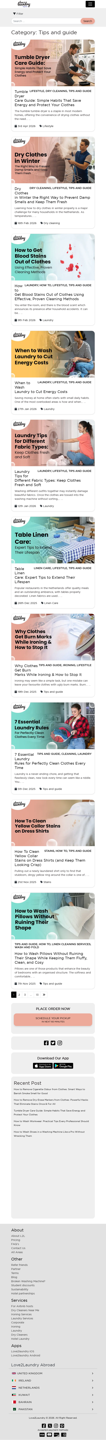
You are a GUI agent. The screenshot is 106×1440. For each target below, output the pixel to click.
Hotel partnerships (23, 1293)
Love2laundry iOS (22, 1351)
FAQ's (15, 1244)
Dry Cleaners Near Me (25, 1310)
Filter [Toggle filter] (18, 13)
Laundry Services (22, 1318)
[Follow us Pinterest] (62, 1426)
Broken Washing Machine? (28, 1281)
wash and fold (27, 947)
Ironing (69, 665)
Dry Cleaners (19, 1334)
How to (45, 285)
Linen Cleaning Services (71, 944)
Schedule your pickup (53, 1020)
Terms (15, 1273)
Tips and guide (80, 91)
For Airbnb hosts (22, 1306)
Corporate (17, 1322)
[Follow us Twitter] (53, 1043)
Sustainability (19, 1289)
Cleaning (68, 753)
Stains (49, 850)
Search (87, 21)
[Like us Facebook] (46, 1043)
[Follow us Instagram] (59, 1043)
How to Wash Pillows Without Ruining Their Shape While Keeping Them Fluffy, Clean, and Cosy (51, 958)
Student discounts (23, 1285)
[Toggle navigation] (90, 4)
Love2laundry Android (25, 1355)
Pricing (15, 1239)
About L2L (18, 1235)
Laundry (31, 285)
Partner (16, 1268)
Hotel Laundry (20, 1338)
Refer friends (19, 1264)
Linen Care (42, 568)
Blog (14, 1277)
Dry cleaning (56, 91)
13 (37, 994)
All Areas (17, 1252)
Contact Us (18, 1248)
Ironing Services (21, 1314)
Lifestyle (37, 91)
